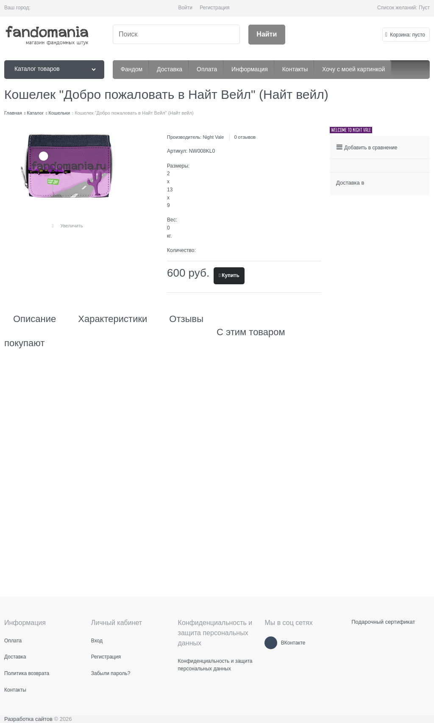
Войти (185, 8)
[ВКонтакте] (270, 642)
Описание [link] (34, 319)
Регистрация (214, 8)
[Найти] (266, 35)
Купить (230, 275)
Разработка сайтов (28, 719)
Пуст (424, 8)
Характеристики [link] (112, 319)
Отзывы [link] (186, 319)
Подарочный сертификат (383, 622)
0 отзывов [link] (245, 137)
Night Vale (213, 137)
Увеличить (71, 225)
